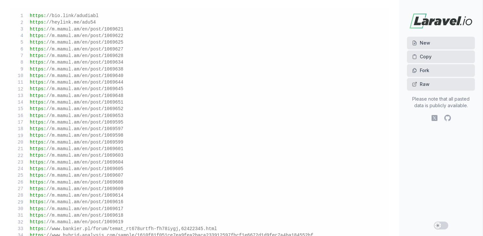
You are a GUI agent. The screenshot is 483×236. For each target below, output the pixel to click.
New (421, 43)
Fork (420, 70)
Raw (421, 84)
